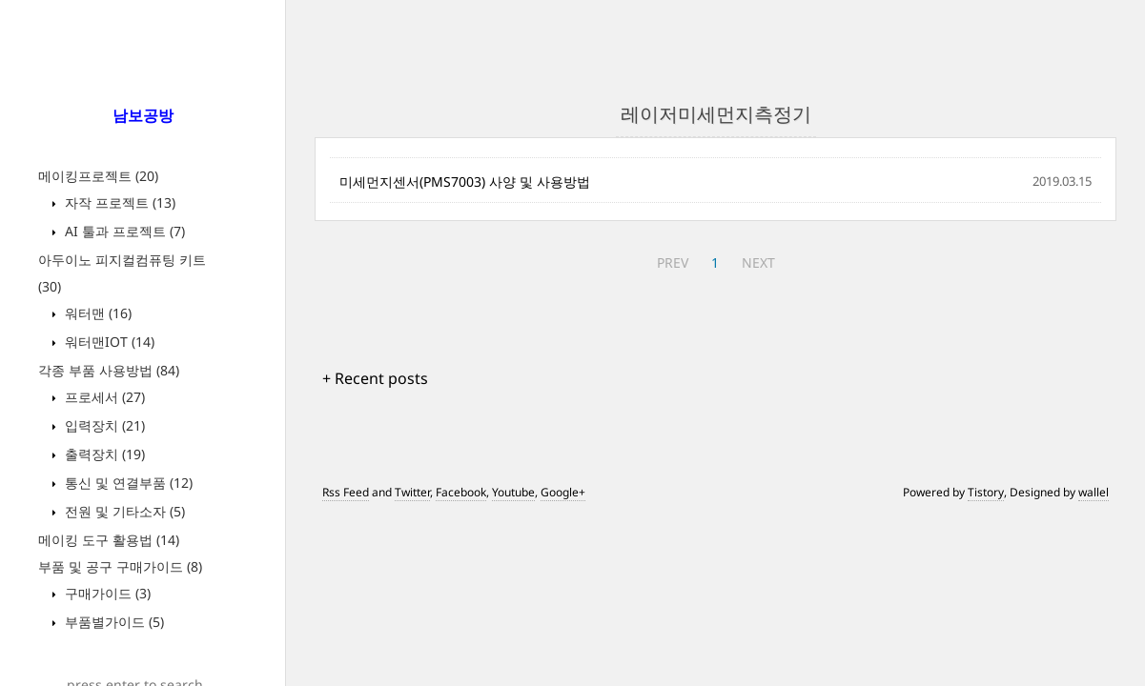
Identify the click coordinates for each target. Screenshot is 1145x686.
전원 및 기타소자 (123, 511)
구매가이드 (106, 593)
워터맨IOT (107, 342)
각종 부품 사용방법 (108, 370)
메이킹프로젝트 (98, 176)
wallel (1093, 492)
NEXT (758, 262)
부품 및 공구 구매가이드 (120, 566)
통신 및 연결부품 (127, 483)
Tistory (986, 492)
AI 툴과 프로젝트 (123, 231)
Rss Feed (345, 492)
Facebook (461, 492)
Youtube (513, 492)
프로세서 (103, 397)
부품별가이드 (112, 622)
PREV (672, 262)
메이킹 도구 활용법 (108, 540)
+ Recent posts (375, 378)
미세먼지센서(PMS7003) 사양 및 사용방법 (464, 181)
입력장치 (103, 425)
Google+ (563, 492)
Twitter (412, 492)
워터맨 (96, 313)
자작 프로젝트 (118, 202)
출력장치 (103, 454)
